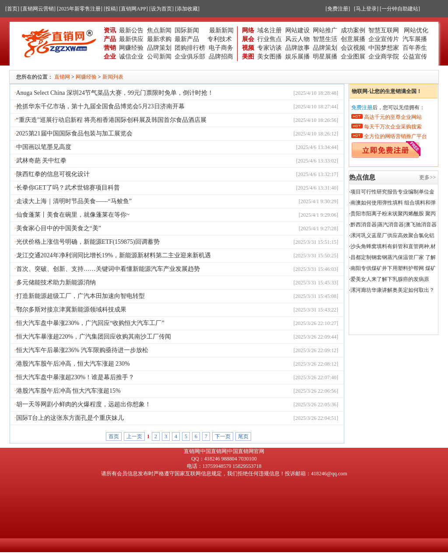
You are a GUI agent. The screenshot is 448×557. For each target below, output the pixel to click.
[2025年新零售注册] (79, 9)
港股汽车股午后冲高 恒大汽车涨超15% (68, 390)
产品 (110, 39)
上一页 (134, 436)
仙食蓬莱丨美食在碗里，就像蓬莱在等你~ (73, 214)
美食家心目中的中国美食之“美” (58, 228)
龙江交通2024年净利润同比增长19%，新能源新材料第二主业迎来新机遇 (113, 255)
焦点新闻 (159, 30)
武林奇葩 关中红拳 (41, 160)
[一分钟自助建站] (400, 9)
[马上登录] (366, 9)
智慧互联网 (384, 30)
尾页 (243, 436)
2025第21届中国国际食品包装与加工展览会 (74, 133)
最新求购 (159, 39)
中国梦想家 (383, 48)
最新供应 (131, 39)
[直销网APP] (133, 9)
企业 (110, 56)
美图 (248, 56)
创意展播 (353, 39)
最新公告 (131, 30)
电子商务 (221, 48)
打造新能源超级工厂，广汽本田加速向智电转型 (80, 296)
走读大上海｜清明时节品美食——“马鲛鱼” (74, 201)
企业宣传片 (383, 39)
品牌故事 (297, 48)
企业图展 (353, 56)
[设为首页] (161, 9)
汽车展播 (414, 39)
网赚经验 (131, 48)
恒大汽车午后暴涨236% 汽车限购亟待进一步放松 (82, 350)
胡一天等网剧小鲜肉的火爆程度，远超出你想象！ (83, 404)
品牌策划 (159, 48)
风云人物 (297, 39)
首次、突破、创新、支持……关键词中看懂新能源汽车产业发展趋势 (108, 269)
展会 (248, 39)
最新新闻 (221, 30)
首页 (113, 436)
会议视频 (353, 48)
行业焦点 (269, 39)
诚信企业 (131, 56)
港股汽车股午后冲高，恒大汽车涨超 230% (73, 363)
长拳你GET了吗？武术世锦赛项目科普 (68, 187)
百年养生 (414, 48)
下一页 (223, 436)
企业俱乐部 (190, 56)
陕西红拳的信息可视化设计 (53, 174)
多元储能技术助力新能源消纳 (56, 282)
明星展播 (325, 56)
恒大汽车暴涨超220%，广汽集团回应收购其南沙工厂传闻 (94, 336)
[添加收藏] (187, 9)
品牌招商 (221, 56)
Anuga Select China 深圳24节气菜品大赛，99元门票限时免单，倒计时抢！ (115, 93)
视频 (248, 48)
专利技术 (219, 39)
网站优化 (416, 30)
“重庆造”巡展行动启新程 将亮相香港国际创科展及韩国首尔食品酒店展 (111, 120)
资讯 (110, 30)
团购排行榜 (190, 48)
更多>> (427, 177)
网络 (248, 30)
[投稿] (111, 9)
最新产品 (187, 39)
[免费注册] (338, 9)
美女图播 (269, 56)
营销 (110, 48)
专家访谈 (269, 48)
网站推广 (325, 30)
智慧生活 (325, 39)
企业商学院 (383, 56)
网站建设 (297, 30)
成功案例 (353, 30)
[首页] (12, 9)
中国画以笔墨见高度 (43, 147)
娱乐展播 (297, 56)
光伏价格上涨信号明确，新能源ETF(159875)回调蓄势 (88, 242)
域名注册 (269, 30)
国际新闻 (187, 30)
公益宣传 (414, 56)
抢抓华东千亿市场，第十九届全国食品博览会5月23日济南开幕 (100, 106)
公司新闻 (159, 56)
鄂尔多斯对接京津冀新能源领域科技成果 (71, 309)
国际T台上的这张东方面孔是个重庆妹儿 (70, 418)
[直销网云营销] (38, 9)
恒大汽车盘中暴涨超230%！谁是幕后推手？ (75, 377)
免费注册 (361, 107)
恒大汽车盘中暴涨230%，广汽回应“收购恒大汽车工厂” (90, 323)
